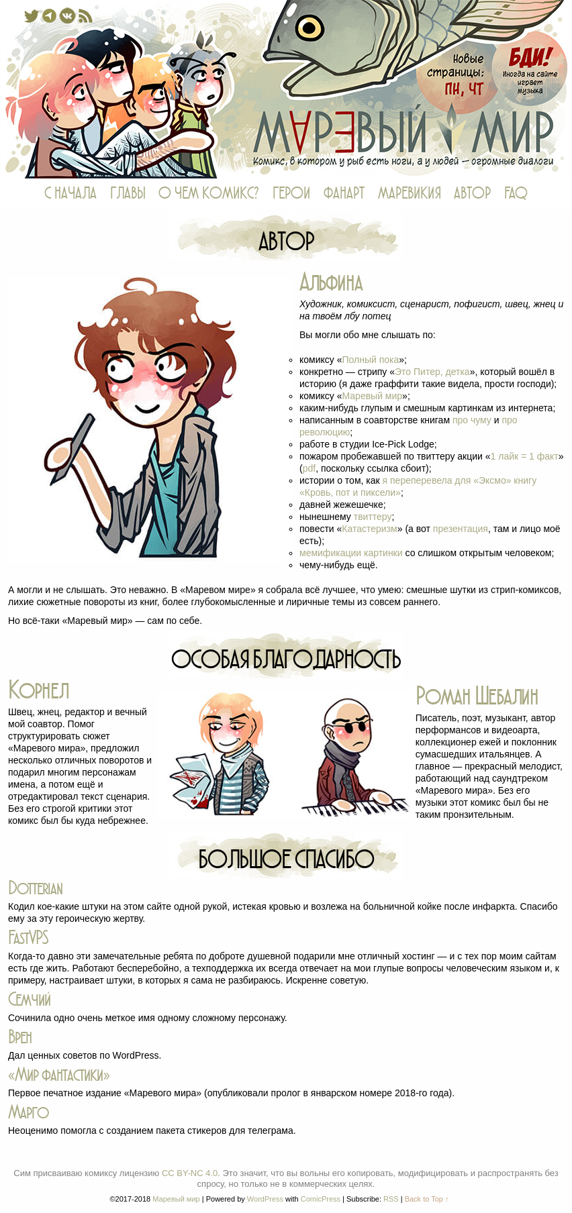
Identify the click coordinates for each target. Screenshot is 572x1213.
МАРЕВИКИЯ (409, 193)
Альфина (331, 281)
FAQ (516, 193)
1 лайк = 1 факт (525, 456)
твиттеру (373, 516)
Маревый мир (286, 89)
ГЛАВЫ (127, 193)
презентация (460, 528)
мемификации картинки (351, 552)
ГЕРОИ (291, 193)
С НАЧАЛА (70, 193)
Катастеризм (369, 528)
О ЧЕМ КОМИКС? (208, 193)
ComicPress (320, 1199)
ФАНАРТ (344, 193)
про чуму (471, 420)
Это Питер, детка (432, 371)
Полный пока (370, 359)
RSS (391, 1199)
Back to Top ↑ (427, 1199)
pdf (309, 468)
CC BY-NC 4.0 (190, 1173)
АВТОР (472, 193)
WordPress (265, 1199)
